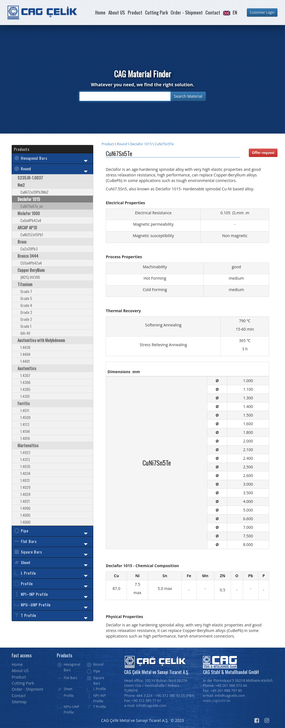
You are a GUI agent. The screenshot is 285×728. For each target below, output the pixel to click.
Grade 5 (26, 298)
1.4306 (25, 382)
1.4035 (25, 466)
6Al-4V (25, 333)
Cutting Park (156, 12)
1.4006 (25, 508)
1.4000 (25, 522)
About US (116, 12)
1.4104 (25, 431)
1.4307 (25, 375)
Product (135, 12)
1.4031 (25, 480)
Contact (212, 12)
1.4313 (25, 459)
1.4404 (25, 354)
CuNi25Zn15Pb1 (31, 234)
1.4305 (25, 389)
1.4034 (25, 473)
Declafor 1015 (141, 144)
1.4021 (25, 501)
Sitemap (19, 701)
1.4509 (25, 417)
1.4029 (25, 487)
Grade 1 (25, 326)
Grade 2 (26, 319)
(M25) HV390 (30, 277)
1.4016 (25, 438)
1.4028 (25, 494)
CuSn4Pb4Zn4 (30, 220)
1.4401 (25, 361)
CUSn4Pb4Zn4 (31, 263)
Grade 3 (26, 312)
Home (100, 12)
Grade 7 (26, 291)
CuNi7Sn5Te (164, 144)
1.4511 (24, 410)
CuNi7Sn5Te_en (31, 206)
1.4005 (25, 515)
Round (122, 144)
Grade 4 (26, 305)
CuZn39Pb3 (29, 249)
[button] (230, 12)
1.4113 (24, 424)
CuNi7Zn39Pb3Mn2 (34, 192)
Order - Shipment (187, 12)
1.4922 (25, 452)
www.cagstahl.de (216, 700)
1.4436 (25, 347)
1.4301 (25, 396)
